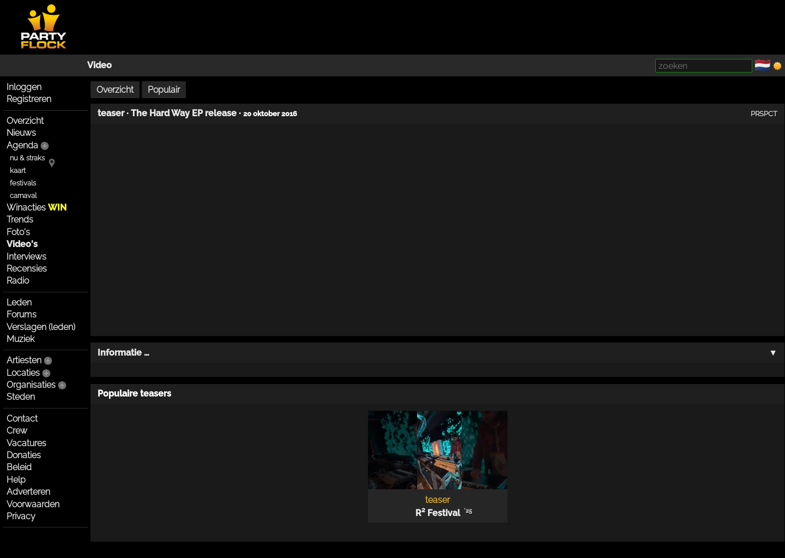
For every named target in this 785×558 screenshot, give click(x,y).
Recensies (27, 268)
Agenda (22, 145)
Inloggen (24, 87)
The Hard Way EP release (184, 113)
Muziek (20, 339)
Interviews (26, 256)
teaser (111, 113)
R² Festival (437, 513)
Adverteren (28, 492)
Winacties (37, 207)
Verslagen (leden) (41, 327)
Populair (164, 90)
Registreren (29, 99)
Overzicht (25, 121)
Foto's (18, 232)
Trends (20, 219)
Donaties (24, 455)
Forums (22, 314)
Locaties (23, 373)
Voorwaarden (33, 504)
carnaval (23, 195)
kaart (18, 170)
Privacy (21, 516)
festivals (23, 183)
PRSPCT (764, 113)
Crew (17, 430)
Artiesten (24, 360)
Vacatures (26, 443)
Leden (19, 302)
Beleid (19, 467)
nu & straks (27, 158)
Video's (22, 244)
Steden (21, 397)
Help (16, 480)
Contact (22, 418)
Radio (18, 280)
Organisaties (31, 385)
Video (99, 65)
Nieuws (21, 133)
